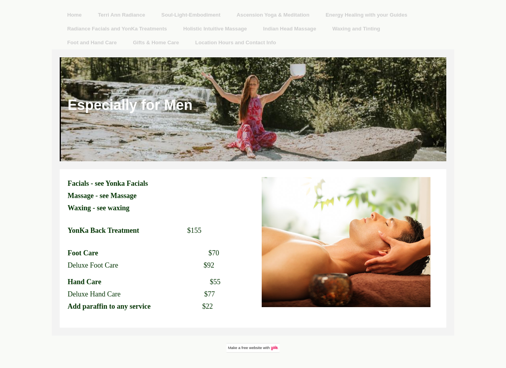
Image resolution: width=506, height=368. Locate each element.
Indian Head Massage (289, 29)
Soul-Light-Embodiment (190, 15)
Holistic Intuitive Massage (215, 29)
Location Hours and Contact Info (235, 42)
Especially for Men (130, 105)
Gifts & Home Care (156, 42)
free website (252, 347)
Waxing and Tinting (356, 29)
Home (74, 15)
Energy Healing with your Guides (367, 15)
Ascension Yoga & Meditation (273, 15)
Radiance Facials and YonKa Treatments (117, 29)
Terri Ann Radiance (121, 15)
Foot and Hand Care (92, 42)
